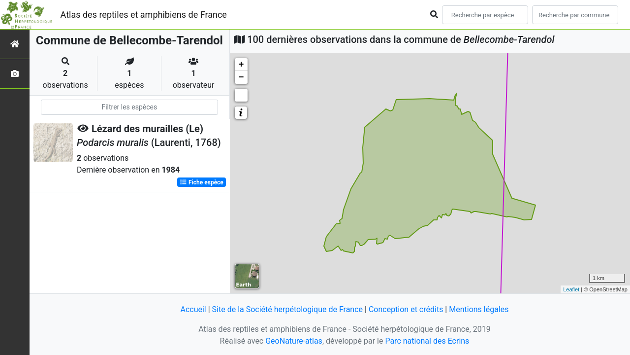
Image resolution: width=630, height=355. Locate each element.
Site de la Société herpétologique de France (287, 309)
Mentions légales (478, 309)
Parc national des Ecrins (427, 341)
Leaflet (571, 289)
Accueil (193, 309)
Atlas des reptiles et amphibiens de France (144, 14)
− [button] (241, 77)
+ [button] (241, 65)
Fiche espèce (201, 182)
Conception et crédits (406, 309)
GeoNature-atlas (293, 341)
